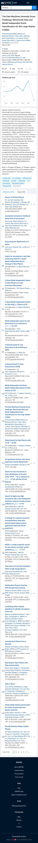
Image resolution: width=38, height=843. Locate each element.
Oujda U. (13, 533)
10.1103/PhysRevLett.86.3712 (14, 316)
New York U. (24, 223)
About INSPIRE (19, 767)
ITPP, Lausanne (21, 649)
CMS (6, 506)
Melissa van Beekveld (12, 614)
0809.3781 (8, 452)
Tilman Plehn (11, 691)
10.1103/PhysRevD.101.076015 (14, 747)
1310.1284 (13, 251)
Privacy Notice (19, 774)
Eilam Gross (9, 226)
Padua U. (18, 651)
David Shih (8, 672)
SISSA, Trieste (22, 590)
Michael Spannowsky (11, 715)
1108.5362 (8, 338)
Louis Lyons (8, 247)
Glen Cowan (9, 221)
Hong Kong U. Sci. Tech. (19, 732)
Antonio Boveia (15, 426)
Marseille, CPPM (13, 487)
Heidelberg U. (18, 687)
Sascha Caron (21, 40)
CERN (14, 34)
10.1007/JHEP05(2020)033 (17, 513)
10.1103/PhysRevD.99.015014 (14, 658)
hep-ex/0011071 (14, 314)
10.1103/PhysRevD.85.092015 (14, 340)
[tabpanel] (19, 475)
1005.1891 (8, 578)
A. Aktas (19, 352)
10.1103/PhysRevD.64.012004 (14, 297)
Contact (19, 827)
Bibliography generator (19, 806)
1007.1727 (8, 234)
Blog (19, 817)
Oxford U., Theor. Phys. (16, 36)
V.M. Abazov (21, 288)
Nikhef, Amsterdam (21, 429)
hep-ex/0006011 (10, 273)
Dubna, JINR (25, 331)
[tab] (8, 192)
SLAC (21, 647)
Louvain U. (8, 734)
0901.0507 (8, 378)
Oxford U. (8, 249)
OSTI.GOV (26, 62)
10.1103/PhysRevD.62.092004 (14, 275)
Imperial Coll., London (20, 247)
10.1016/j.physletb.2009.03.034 (14, 380)
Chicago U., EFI (24, 464)
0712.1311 (8, 400)
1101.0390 (13, 467)
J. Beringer (23, 202)
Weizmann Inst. (18, 226)
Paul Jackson (14, 625)
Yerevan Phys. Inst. (17, 509)
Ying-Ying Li (16, 734)
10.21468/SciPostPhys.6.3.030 (14, 700)
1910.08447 (26, 489)
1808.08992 (12, 677)
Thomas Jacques (19, 593)
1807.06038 (8, 599)
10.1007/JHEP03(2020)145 (17, 491)
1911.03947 (26, 511)
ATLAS (7, 484)
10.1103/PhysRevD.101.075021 (14, 679)
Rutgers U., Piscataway (21, 668)
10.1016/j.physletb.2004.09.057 (14, 359)
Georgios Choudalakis (12, 464)
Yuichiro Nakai (9, 670)
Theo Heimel (9, 687)
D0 (6, 266)
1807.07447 (8, 537)
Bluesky (19, 820)
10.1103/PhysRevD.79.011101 (14, 454)
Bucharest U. (9, 374)
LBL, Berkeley (15, 200)
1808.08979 (8, 698)
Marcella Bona (9, 424)
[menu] (29, 3)
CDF (6, 393)
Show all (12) (16, 186)
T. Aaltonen (21, 393)
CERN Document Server (14, 62)
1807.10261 (12, 745)
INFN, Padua (9, 651)
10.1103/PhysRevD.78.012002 (14, 402)
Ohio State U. (11, 40)
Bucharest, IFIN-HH (16, 371)
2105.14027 (10, 55)
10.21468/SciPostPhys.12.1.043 (15, 58)
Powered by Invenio (19, 836)
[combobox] (21, 8)
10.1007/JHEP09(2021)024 (17, 636)
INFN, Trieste (9, 593)
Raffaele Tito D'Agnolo (12, 647)
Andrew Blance (9, 713)
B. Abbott (20, 266)
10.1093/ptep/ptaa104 (12, 211)
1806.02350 (8, 656)
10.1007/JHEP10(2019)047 (17, 721)
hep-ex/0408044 (10, 357)
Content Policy (19, 770)
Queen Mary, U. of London (14, 38)
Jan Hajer (8, 732)
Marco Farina (9, 668)
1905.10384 (26, 719)
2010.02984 (8, 559)
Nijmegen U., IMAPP (17, 616)
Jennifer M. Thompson (12, 693)
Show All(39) (14, 42)
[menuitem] (27, 3)
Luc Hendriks (17, 623)
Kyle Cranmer (15, 223)
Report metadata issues (18, 795)
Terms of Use (19, 777)
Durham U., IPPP (20, 713)
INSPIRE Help (19, 791)
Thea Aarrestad (7, 34)
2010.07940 (26, 634)
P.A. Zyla (7, 200)
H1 (6, 352)
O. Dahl (13, 204)
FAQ (19, 788)
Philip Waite (8, 717)
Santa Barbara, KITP (20, 736)
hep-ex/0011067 (10, 295)
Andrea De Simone (11, 590)
